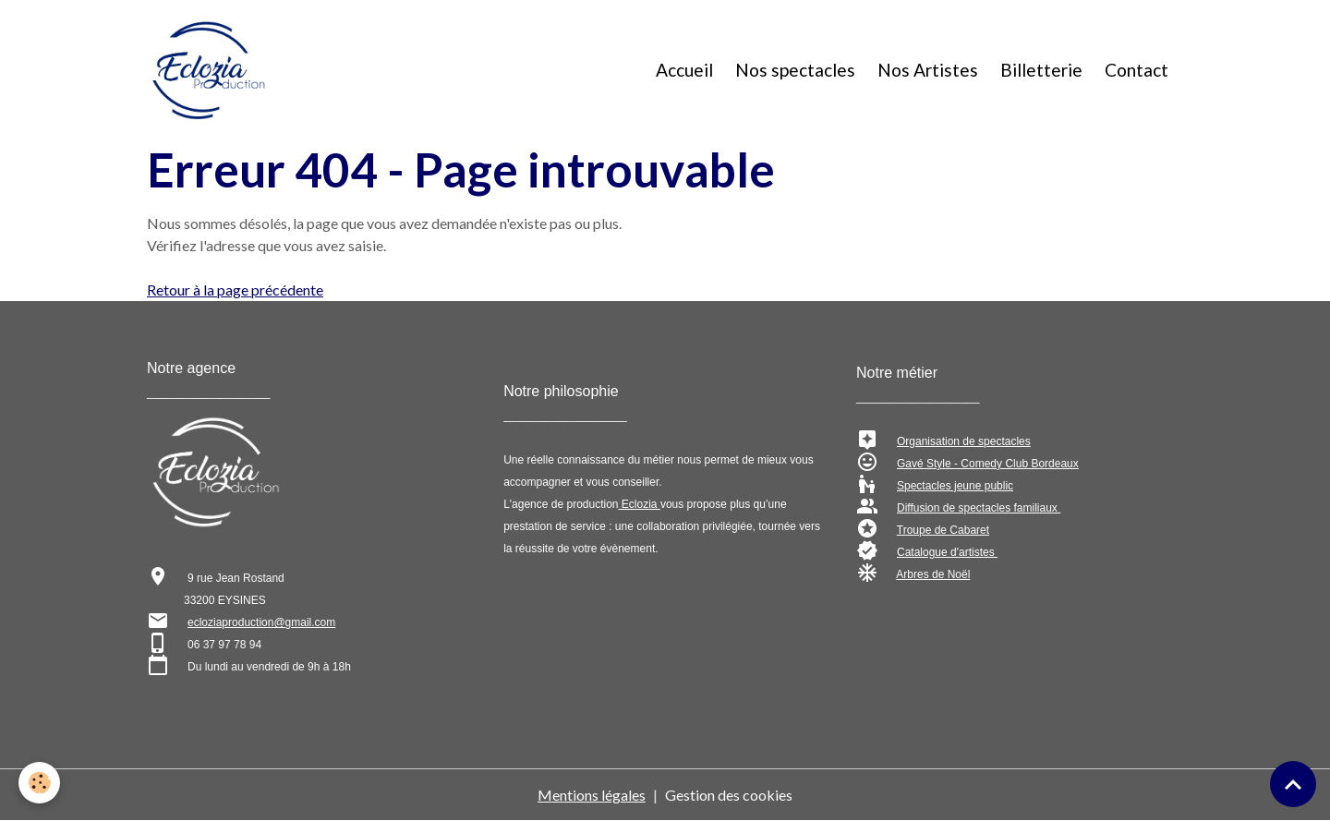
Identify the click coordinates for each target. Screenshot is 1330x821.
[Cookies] (39, 782)
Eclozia (639, 504)
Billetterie (1041, 69)
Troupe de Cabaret (943, 530)
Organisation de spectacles (964, 441)
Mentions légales (592, 794)
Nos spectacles (795, 69)
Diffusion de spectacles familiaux (978, 507)
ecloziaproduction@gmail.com (261, 622)
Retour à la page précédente (235, 289)
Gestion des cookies (728, 794)
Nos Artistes (927, 69)
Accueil (684, 69)
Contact (1136, 69)
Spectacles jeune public (955, 485)
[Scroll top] (1293, 784)
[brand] (212, 70)
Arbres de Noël (933, 574)
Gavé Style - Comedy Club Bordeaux (988, 463)
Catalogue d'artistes (947, 552)
